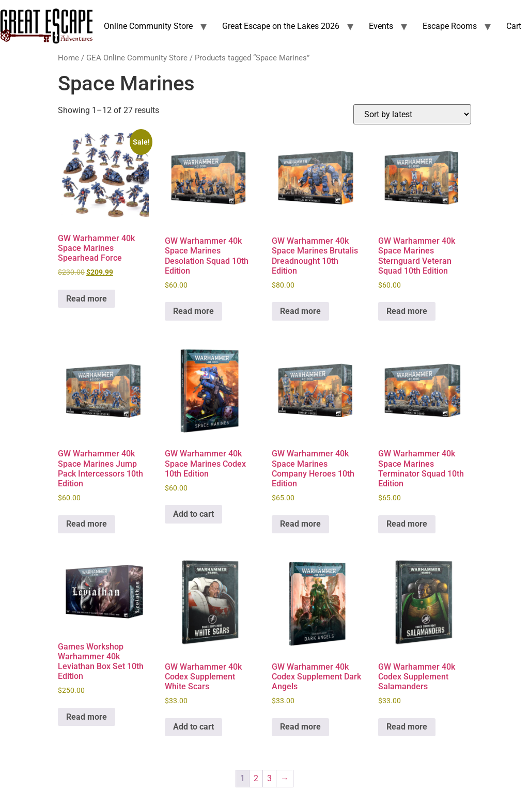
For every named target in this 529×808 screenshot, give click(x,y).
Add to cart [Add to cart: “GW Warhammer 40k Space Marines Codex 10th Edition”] (193, 514)
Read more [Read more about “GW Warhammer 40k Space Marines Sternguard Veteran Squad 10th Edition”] (406, 311)
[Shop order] (412, 114)
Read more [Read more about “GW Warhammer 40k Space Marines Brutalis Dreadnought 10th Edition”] (300, 311)
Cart (513, 26)
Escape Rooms (450, 26)
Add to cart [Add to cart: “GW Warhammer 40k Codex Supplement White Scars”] (193, 727)
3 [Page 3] (269, 778)
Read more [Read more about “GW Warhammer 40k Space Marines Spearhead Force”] (86, 299)
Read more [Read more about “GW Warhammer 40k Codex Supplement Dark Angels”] (300, 727)
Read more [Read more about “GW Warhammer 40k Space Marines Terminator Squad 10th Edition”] (406, 524)
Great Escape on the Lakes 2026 (280, 26)
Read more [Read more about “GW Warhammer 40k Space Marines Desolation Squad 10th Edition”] (193, 311)
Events (381, 26)
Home (68, 57)
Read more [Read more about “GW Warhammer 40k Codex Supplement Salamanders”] (406, 727)
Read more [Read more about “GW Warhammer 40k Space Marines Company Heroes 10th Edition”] (300, 524)
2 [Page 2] (256, 778)
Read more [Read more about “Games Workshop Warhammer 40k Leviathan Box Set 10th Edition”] (86, 717)
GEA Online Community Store (137, 57)
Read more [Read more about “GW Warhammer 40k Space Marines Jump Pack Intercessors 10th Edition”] (86, 524)
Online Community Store (148, 26)
